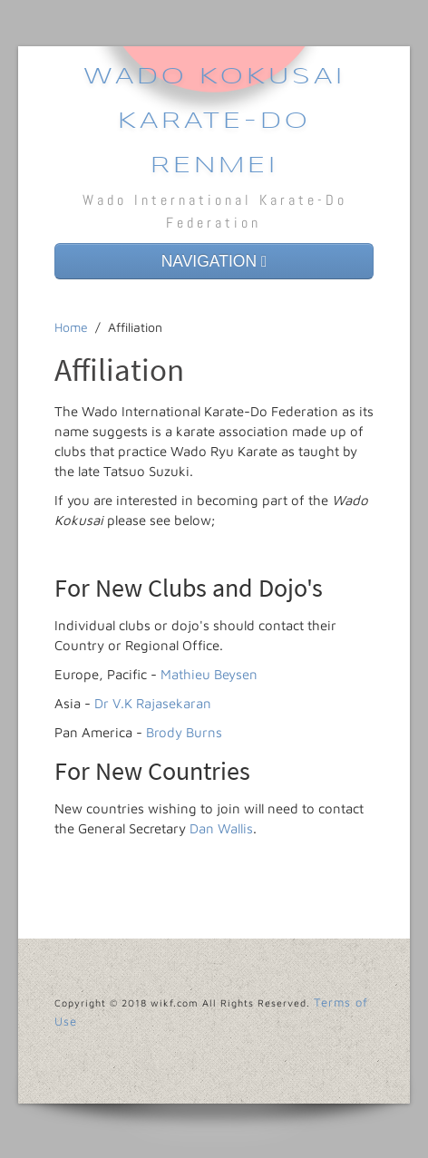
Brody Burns (184, 732)
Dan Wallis (221, 828)
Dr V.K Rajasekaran (152, 703)
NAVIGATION (214, 261)
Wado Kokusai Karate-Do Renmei (214, 121)
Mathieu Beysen (209, 674)
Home (71, 327)
